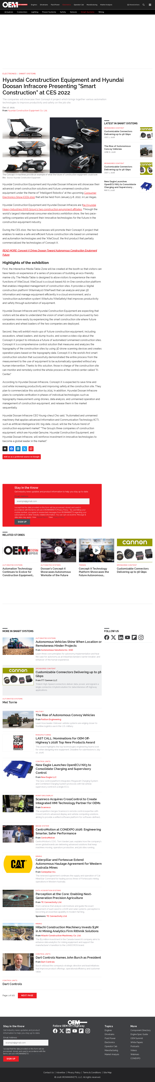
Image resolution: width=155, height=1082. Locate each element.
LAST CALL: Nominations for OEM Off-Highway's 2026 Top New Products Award (65, 740)
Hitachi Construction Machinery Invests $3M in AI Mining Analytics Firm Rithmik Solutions (67, 929)
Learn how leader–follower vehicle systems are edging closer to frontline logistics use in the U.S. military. (66, 724)
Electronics (10, 74)
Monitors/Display (44, 796)
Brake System (42, 826)
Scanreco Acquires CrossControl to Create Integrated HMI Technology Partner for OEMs (68, 801)
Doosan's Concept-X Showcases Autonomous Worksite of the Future (56, 572)
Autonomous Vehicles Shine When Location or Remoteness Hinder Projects (69, 643)
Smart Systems (27, 74)
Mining (39, 856)
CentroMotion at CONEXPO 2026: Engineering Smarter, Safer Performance (68, 831)
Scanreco (46, 807)
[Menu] (149, 4)
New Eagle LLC (48, 777)
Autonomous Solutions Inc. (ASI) (57, 650)
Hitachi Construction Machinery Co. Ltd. (61, 935)
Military (40, 711)
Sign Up (22, 522)
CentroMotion (48, 838)
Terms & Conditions (92, 1072)
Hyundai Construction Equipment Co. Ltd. (27, 110)
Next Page (27, 995)
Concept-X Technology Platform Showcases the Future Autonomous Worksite (94, 572)
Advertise (60, 1072)
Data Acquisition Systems (48, 890)
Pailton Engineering (51, 719)
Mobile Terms (42, 517)
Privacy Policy (58, 517)
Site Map (107, 1072)
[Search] (143, 4)
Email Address (22, 496)
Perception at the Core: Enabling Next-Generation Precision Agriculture (64, 896)
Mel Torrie (10, 702)
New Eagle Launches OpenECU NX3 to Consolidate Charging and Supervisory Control (120, 184)
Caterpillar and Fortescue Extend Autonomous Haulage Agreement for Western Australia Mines (69, 863)
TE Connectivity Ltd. (51, 902)
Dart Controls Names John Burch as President (68, 957)
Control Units (43, 761)
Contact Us (48, 1072)
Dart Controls (48, 962)
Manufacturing (43, 735)
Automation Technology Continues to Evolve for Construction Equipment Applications (17, 572)
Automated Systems (13, 565)
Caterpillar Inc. (48, 872)
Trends (82, 565)
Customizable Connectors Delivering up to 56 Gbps (118, 132)
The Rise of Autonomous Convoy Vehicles (117, 147)
